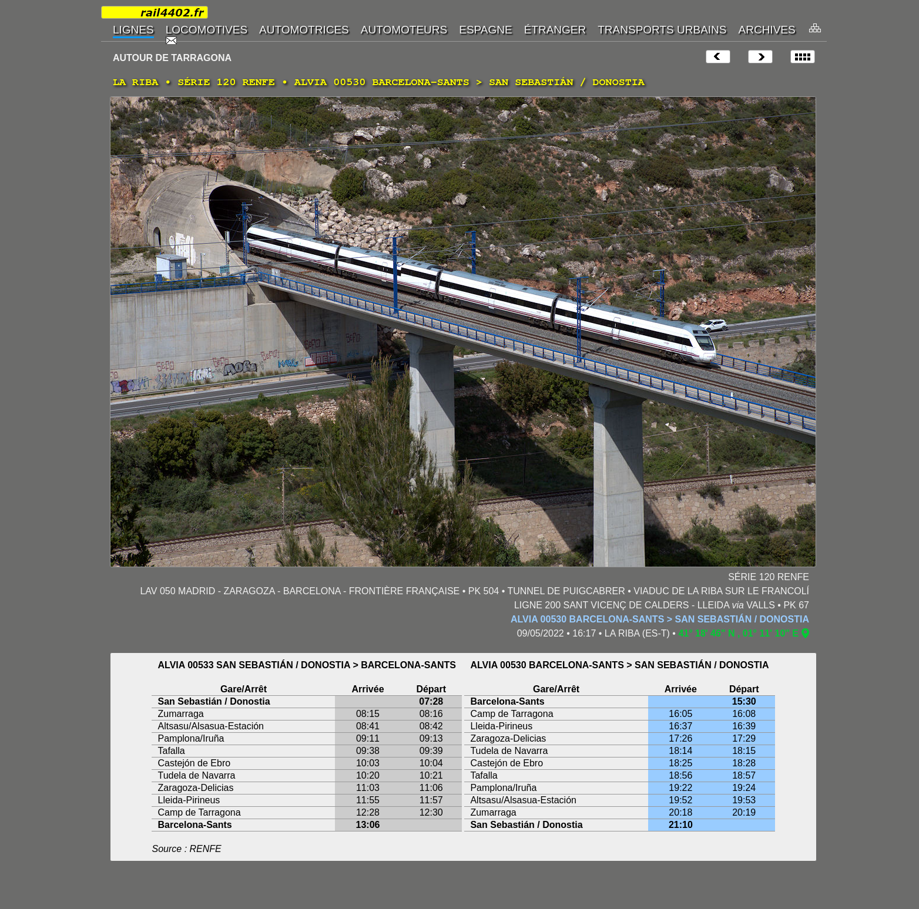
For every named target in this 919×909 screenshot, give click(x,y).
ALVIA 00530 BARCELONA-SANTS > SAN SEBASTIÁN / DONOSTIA (660, 619)
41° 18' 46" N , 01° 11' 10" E (738, 633)
